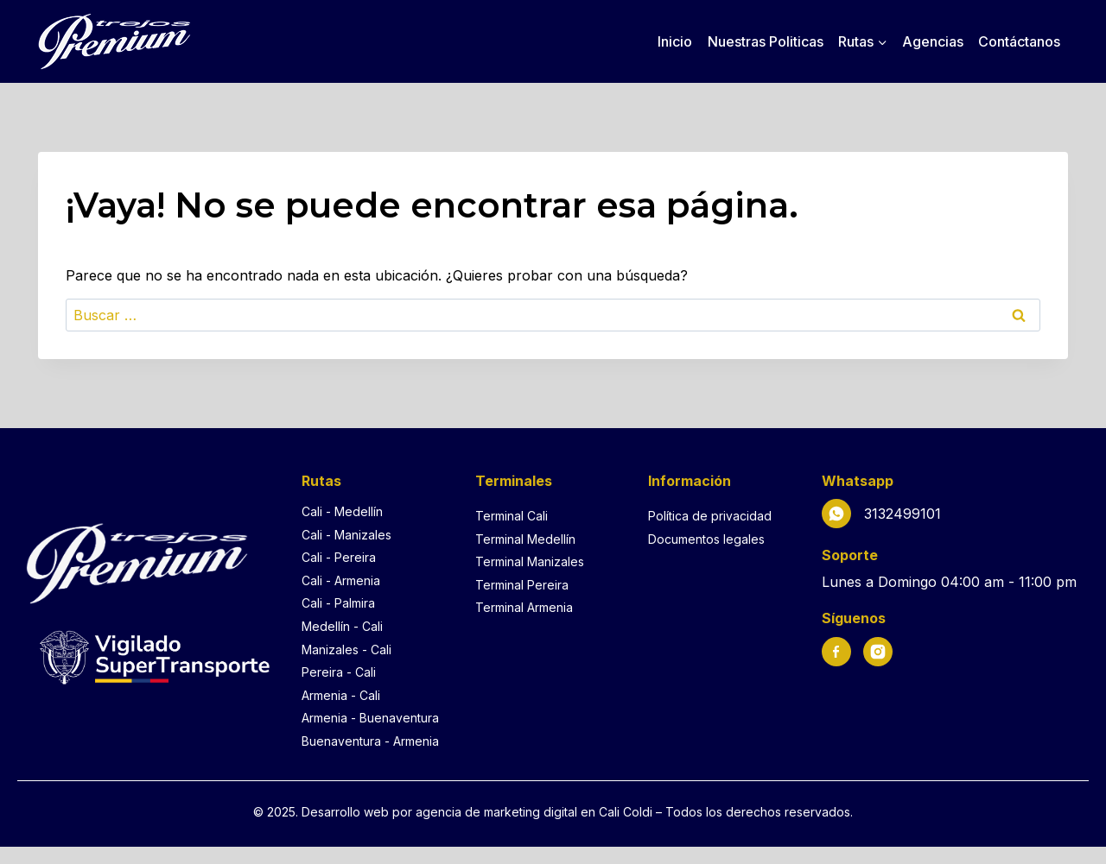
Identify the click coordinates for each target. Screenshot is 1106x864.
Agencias (932, 41)
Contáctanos (1019, 41)
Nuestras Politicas (765, 41)
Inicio (675, 41)
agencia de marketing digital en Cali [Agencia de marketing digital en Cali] (519, 811)
